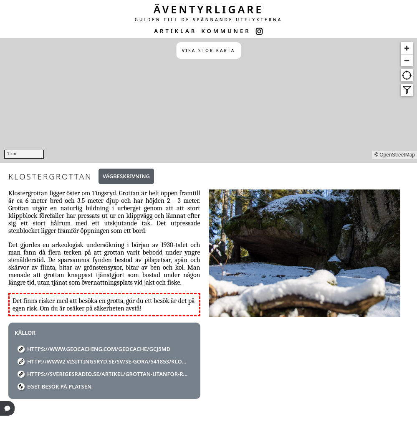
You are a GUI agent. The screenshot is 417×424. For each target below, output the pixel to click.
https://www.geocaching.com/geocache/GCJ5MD (98, 349)
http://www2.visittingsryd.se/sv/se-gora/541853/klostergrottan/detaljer (107, 361)
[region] (208, 100)
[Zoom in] (407, 48)
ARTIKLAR (175, 31)
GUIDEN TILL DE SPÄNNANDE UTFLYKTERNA (209, 20)
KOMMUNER (225, 31)
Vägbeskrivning (126, 176)
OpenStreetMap (397, 155)
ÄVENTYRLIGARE (209, 9)
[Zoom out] (407, 60)
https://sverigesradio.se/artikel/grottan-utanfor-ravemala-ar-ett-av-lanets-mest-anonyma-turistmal (107, 374)
